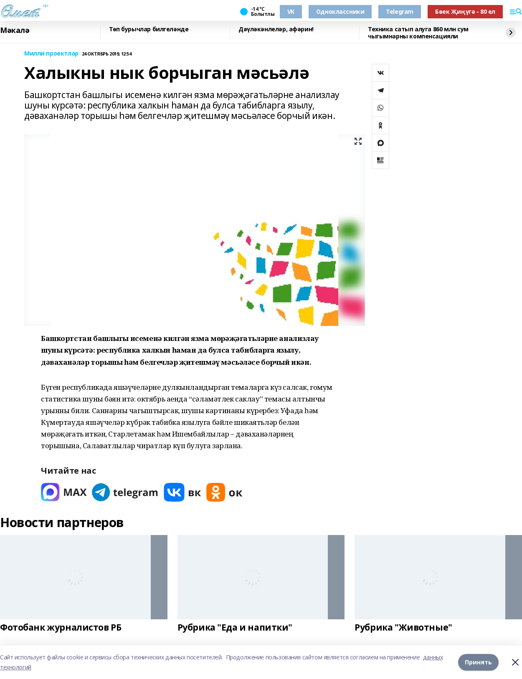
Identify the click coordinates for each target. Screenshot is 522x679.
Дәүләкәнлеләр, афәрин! (276, 29)
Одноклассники (340, 11)
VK (290, 11)
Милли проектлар (51, 53)
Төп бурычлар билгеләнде (148, 29)
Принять (478, 662)
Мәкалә (14, 30)
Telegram (399, 11)
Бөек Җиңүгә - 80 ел (465, 11)
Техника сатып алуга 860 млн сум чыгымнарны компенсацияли (418, 33)
